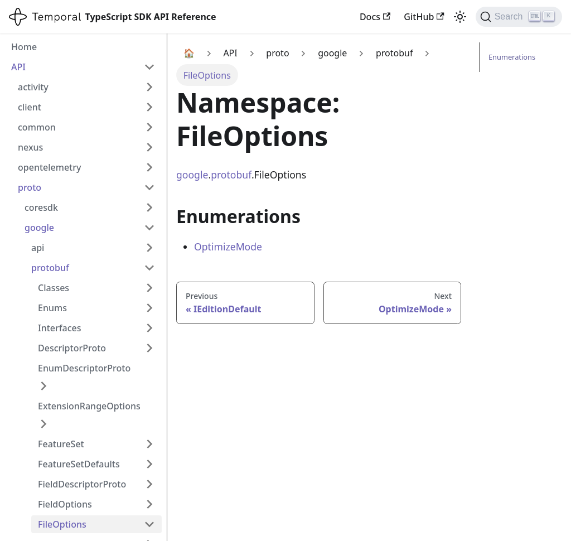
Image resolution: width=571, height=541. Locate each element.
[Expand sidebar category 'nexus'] (149, 147)
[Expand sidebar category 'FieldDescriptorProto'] (149, 484)
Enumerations (511, 57)
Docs (375, 17)
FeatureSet (61, 444)
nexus (30, 147)
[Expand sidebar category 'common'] (149, 127)
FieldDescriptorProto (82, 484)
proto (29, 187)
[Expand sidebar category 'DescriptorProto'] (149, 348)
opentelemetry (49, 167)
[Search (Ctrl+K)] (519, 17)
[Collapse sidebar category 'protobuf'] (149, 268)
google (39, 227)
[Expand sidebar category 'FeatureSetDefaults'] (149, 464)
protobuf (50, 268)
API (18, 67)
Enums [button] (52, 308)
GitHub (424, 17)
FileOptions (62, 524)
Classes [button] (53, 288)
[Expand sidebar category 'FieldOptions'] (149, 504)
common (37, 127)
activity (33, 87)
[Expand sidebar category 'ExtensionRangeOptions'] (43, 424)
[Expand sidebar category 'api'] (149, 248)
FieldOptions (65, 504)
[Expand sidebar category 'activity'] (149, 87)
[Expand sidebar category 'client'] (149, 107)
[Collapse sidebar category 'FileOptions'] (149, 524)
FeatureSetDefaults (79, 464)
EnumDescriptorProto (84, 368)
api (37, 247)
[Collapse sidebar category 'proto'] (149, 187)
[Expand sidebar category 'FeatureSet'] (149, 444)
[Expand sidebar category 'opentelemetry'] (149, 167)
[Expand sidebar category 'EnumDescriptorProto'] (43, 386)
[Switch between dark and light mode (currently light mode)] (460, 17)
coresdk (41, 207)
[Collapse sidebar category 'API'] (149, 67)
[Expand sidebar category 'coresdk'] (149, 207)
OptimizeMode (228, 246)
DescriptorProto (72, 348)
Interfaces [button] (59, 328)
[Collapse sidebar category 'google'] (149, 227)
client (29, 107)
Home (24, 47)
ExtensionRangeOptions (89, 406)
